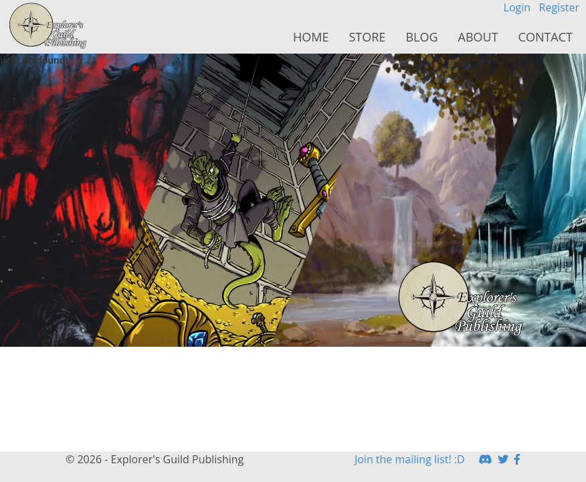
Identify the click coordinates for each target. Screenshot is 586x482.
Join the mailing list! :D (410, 459)
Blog (421, 37)
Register (559, 7)
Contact (545, 37)
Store (367, 37)
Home (310, 37)
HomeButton (48, 26)
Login (517, 7)
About (478, 37)
